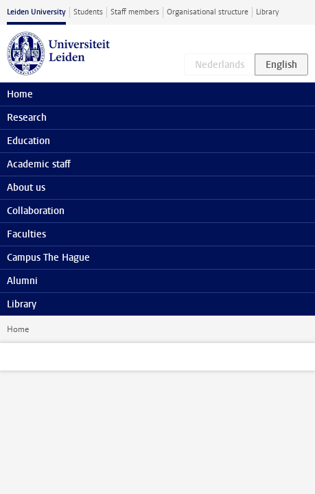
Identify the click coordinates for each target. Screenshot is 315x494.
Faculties (26, 234)
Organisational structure (207, 12)
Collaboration (36, 210)
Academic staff (39, 164)
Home (18, 329)
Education (28, 141)
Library (267, 12)
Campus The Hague (48, 257)
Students (88, 12)
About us (26, 187)
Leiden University (36, 12)
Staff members (134, 12)
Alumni (22, 280)
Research (27, 117)
